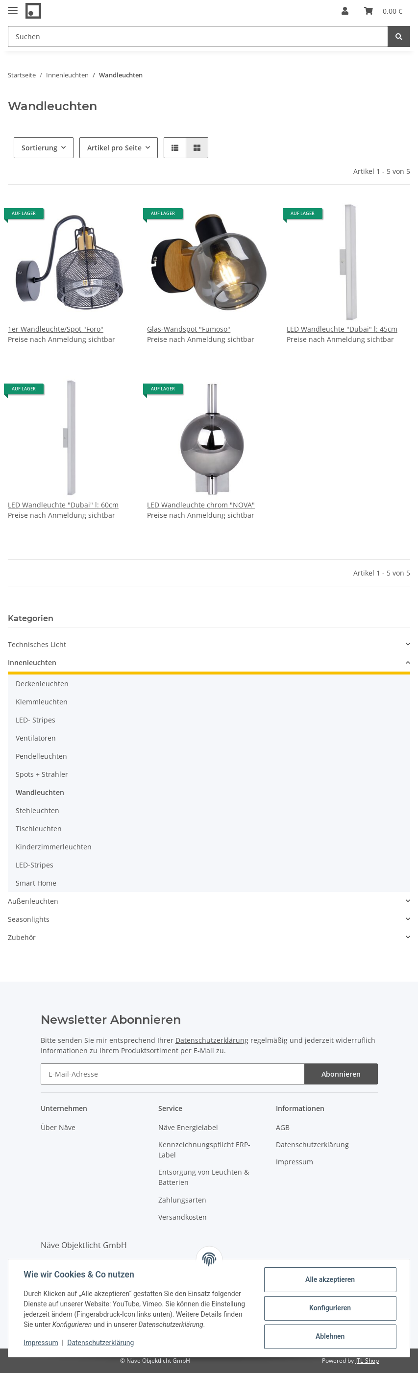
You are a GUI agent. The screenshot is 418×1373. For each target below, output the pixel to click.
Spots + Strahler (42, 774)
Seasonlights (28, 919)
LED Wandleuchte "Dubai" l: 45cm (342, 329)
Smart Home (36, 883)
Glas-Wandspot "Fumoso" (188, 329)
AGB (283, 1127)
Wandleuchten (40, 792)
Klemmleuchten (42, 701)
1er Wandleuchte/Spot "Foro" (55, 329)
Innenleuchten (32, 662)
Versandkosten (182, 1217)
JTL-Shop (367, 1360)
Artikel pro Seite (114, 147)
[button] (345, 11)
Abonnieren (341, 1074)
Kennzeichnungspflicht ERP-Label (204, 1149)
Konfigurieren (329, 1308)
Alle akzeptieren (329, 1279)
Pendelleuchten (41, 756)
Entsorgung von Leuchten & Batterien (203, 1177)
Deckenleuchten (42, 683)
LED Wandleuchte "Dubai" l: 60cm (63, 504)
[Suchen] (198, 36)
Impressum (294, 1161)
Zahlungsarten (182, 1199)
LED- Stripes (35, 719)
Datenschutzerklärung (211, 1040)
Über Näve (58, 1127)
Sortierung (39, 147)
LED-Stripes (34, 864)
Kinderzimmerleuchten (54, 846)
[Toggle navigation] (13, 6)
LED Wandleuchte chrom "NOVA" (201, 504)
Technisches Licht (37, 644)
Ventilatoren (36, 738)
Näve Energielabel (188, 1127)
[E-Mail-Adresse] (173, 1073)
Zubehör (22, 937)
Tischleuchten (39, 828)
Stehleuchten (37, 810)
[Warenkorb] (383, 11)
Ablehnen (329, 1336)
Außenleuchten (33, 901)
